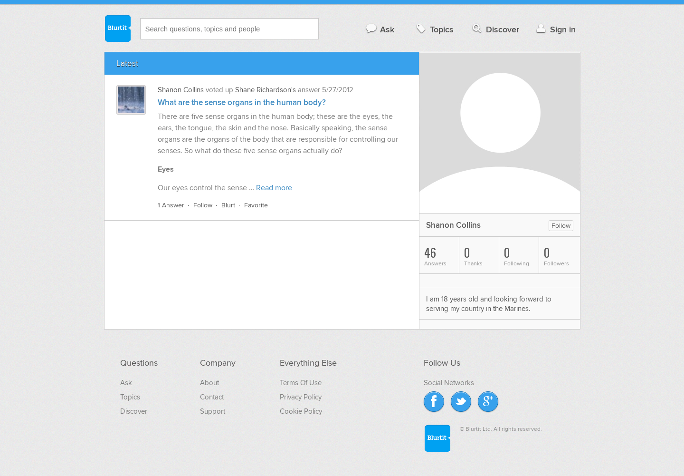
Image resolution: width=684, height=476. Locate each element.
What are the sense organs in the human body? (242, 102)
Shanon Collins (181, 90)
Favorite (256, 205)
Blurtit (117, 28)
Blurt (228, 205)
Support (212, 411)
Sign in (555, 29)
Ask (380, 29)
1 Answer (171, 205)
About (209, 383)
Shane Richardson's (265, 90)
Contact (212, 397)
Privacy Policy (301, 397)
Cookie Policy (301, 411)
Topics (434, 29)
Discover (494, 29)
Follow (202, 205)
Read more (274, 188)
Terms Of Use (301, 383)
